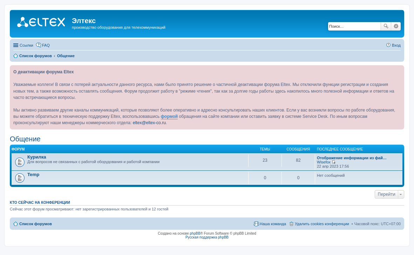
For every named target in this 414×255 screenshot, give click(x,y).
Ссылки (26, 45)
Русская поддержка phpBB (207, 237)
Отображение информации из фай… (352, 158)
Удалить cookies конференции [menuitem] (322, 224)
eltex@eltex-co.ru (149, 122)
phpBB (195, 233)
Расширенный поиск (396, 26)
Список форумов (35, 224)
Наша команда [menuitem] (273, 224)
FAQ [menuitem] (46, 45)
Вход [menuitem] (396, 45)
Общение (25, 139)
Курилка (36, 157)
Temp (33, 174)
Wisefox (324, 162)
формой (169, 116)
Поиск (386, 26)
